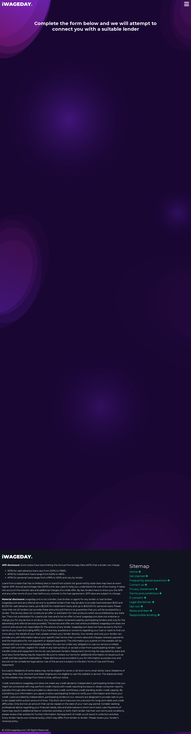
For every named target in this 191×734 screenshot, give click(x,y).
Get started (138, 576)
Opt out (136, 606)
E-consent (137, 597)
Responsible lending (144, 615)
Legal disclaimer (141, 602)
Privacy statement (143, 589)
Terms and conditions (145, 593)
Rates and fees (140, 610)
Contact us (138, 584)
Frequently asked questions (149, 580)
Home (135, 571)
